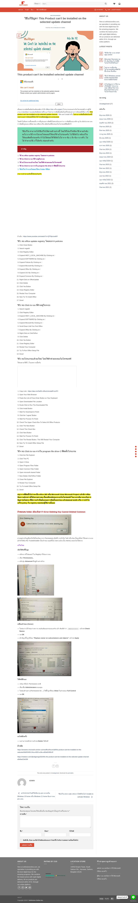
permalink (70, 773)
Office (48, 109)
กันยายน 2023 (104, 164)
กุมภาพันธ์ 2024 (104, 161)
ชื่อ (21, 831)
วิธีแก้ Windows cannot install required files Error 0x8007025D (112, 77)
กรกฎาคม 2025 (104, 134)
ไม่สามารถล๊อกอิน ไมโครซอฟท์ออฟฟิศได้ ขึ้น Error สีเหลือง (112, 69)
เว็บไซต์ (71, 831)
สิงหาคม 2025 (104, 130)
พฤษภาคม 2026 (105, 119)
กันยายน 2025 (104, 126)
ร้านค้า (27, 10)
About (19, 897)
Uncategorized (55, 15)
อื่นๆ (33, 10)
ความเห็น (23, 814)
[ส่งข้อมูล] (105, 3)
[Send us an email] (29, 887)
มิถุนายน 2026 (104, 115)
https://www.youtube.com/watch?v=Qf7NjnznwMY (40, 236)
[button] (119, 4)
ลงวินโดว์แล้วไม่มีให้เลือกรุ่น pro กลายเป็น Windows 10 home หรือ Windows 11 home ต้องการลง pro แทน (36, 796)
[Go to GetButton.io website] (133, 901)
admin (63, 27)
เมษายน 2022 (104, 176)
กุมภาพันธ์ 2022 (104, 180)
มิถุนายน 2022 (104, 172)
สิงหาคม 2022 (104, 168)
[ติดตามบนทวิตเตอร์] (26, 887)
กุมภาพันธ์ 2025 (104, 142)
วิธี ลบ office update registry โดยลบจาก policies (36, 155)
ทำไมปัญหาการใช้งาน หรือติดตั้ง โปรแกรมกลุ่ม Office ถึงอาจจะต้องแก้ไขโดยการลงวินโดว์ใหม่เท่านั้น (112, 88)
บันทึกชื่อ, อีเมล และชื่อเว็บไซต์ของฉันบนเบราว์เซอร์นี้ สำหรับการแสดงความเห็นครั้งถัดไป (50, 840)
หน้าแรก (20, 10)
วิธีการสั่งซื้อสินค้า (41, 10)
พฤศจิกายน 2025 (105, 123)
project (59, 109)
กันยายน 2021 (104, 187)
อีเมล (47, 831)
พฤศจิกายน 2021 (105, 183)
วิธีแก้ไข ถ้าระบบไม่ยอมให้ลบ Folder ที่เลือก (34, 169)
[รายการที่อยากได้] (114, 4)
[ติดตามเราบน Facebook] (19, 887)
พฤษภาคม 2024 (105, 157)
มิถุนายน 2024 (104, 153)
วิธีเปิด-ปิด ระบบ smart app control (112, 53)
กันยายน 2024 (104, 149)
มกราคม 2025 (104, 145)
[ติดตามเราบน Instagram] (22, 887)
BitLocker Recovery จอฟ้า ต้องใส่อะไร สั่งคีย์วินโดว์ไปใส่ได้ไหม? (112, 61)
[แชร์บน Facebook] (53, 766)
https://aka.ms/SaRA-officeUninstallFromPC (43, 391)
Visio (52, 109)
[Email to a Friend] (57, 766)
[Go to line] (133, 897)
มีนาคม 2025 (104, 138)
